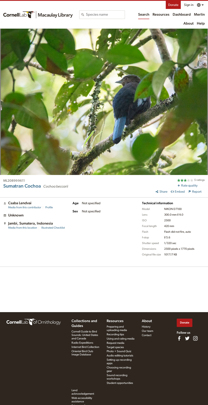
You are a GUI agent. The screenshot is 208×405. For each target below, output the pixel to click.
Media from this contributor (24, 207)
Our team (147, 331)
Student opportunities (120, 383)
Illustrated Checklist (53, 227)
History (146, 326)
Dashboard (182, 14)
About (188, 23)
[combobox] (105, 15)
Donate (173, 5)
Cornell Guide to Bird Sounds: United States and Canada (85, 335)
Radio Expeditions (82, 342)
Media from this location (22, 227)
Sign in (189, 5)
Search (143, 14)
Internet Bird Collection (85, 347)
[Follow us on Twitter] (187, 338)
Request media (115, 343)
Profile (49, 207)
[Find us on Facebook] (179, 338)
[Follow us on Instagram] (195, 338)
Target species (115, 347)
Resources (161, 14)
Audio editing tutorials (120, 355)
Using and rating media (120, 338)
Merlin (199, 14)
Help (201, 23)
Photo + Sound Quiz (119, 351)
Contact (146, 335)
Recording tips (115, 334)
